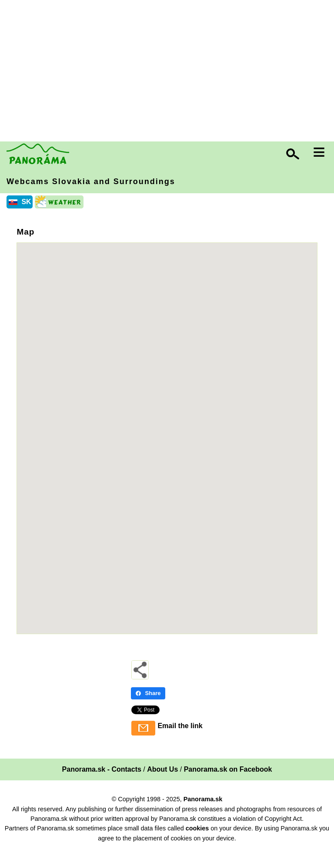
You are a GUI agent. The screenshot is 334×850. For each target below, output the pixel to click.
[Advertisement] (169, 72)
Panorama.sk (203, 799)
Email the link (179, 725)
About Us (162, 769)
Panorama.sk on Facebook (228, 769)
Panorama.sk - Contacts (101, 769)
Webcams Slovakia (91, 181)
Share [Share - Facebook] (147, 693)
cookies (197, 828)
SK (26, 201)
